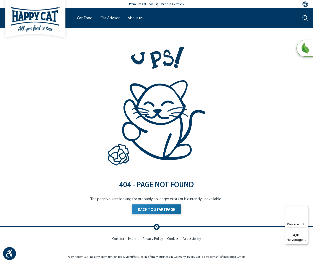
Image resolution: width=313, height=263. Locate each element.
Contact (118, 239)
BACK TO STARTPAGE (156, 209)
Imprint (133, 239)
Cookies (173, 239)
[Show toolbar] (9, 253)
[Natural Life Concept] (304, 48)
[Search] (305, 18)
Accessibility (192, 239)
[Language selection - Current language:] (305, 4)
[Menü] (305, 209)
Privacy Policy (153, 239)
